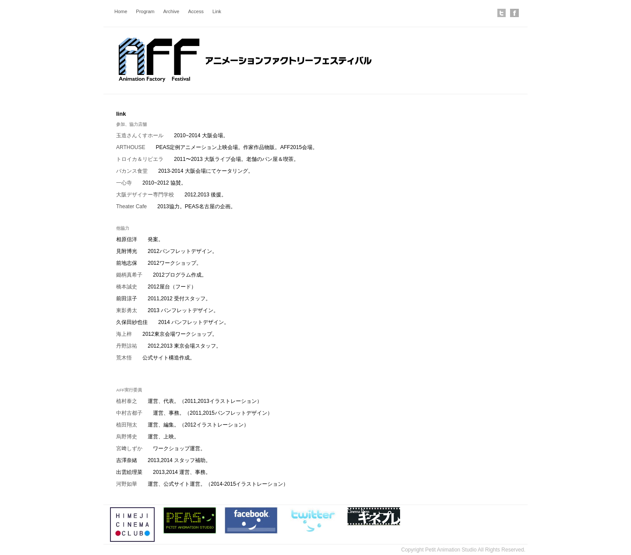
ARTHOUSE (130, 147)
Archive (171, 11)
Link (217, 11)
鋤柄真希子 (129, 275)
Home (120, 11)
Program (145, 11)
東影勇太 (126, 310)
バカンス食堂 (132, 171)
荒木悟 (124, 358)
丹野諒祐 (126, 346)
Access (195, 11)
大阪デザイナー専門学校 (145, 195)
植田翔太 (126, 425)
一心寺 (124, 183)
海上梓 (124, 334)
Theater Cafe (131, 206)
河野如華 (126, 484)
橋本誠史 (126, 287)
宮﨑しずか (129, 448)
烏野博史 (126, 437)
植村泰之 (126, 401)
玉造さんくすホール (139, 135)
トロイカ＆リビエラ (139, 159)
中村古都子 (129, 413)
